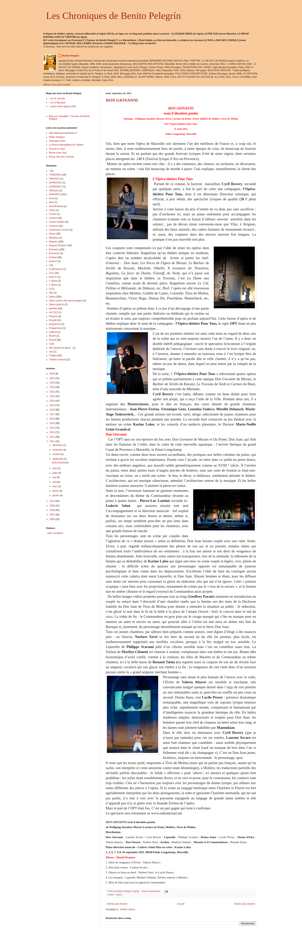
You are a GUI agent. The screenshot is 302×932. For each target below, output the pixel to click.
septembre (58, 459)
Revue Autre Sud (57, 152)
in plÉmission (56, 269)
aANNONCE (55, 182)
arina (51, 198)
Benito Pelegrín (70, 55)
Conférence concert (59, 229)
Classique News (57, 141)
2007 (52, 514)
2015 (52, 423)
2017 (52, 414)
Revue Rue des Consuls (61, 156)
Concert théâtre (57, 222)
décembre (57, 445)
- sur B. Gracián (57, 98)
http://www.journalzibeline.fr (63, 133)
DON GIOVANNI (122, 100)
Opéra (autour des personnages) (65, 300)
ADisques (54, 190)
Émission (53, 249)
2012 (52, 437)
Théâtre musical (57, 359)
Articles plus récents (117, 904)
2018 (52, 409)
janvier (56, 495)
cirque (52, 210)
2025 (52, 378)
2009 (52, 505)
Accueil (181, 904)
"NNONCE (54, 178)
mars (55, 486)
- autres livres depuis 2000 (62, 106)
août (55, 468)
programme (55, 324)
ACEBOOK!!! (55, 186)
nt (50, 288)
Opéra (119, 894)
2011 (52, 441)
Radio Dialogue (57, 137)
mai (54, 477)
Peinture (53, 316)
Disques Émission (58, 245)
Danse (52, 233)
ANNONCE (54, 194)
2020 (52, 400)
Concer (52, 214)
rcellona (53, 332)
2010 (52, 501)
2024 (52, 382)
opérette (53, 308)
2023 (52, 387)
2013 (52, 432)
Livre (51, 273)
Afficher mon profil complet (56, 84)
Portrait (52, 320)
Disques (53, 241)
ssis (51, 351)
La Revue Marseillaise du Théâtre (66, 144)
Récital (52, 340)
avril (54, 482)
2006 (52, 519)
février (56, 491)
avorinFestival (56, 206)
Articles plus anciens (244, 904)
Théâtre (53, 355)
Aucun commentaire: (151, 891)
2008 (52, 510)
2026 (52, 373)
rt (49, 343)
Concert (53, 218)
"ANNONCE (55, 174)
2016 (52, 418)
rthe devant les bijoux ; (60, 347)
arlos (51, 202)
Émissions (54, 253)
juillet (55, 473)
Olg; (51, 292)
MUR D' (53, 277)
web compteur (55, 533)
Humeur (53, 261)
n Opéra (53, 281)
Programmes (55, 328)
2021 (52, 396)
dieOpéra (53, 237)
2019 (52, 405)
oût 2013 (53, 312)
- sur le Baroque (57, 102)
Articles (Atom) (127, 909)
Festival (53, 257)
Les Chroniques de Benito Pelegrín (113, 15)
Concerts (53, 226)
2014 (52, 427)
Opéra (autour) (56, 304)
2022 (52, 391)
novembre (57, 449)
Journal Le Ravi (57, 148)
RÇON (52, 336)
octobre (56, 454)
